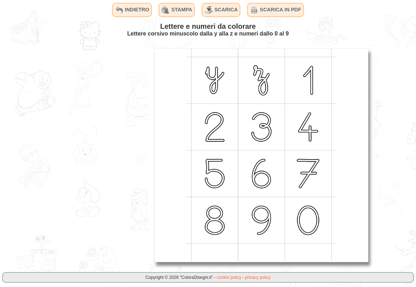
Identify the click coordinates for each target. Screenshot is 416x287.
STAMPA (176, 10)
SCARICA (221, 10)
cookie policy (229, 277)
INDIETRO (132, 10)
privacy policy (258, 277)
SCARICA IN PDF (275, 10)
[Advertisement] (95, 154)
